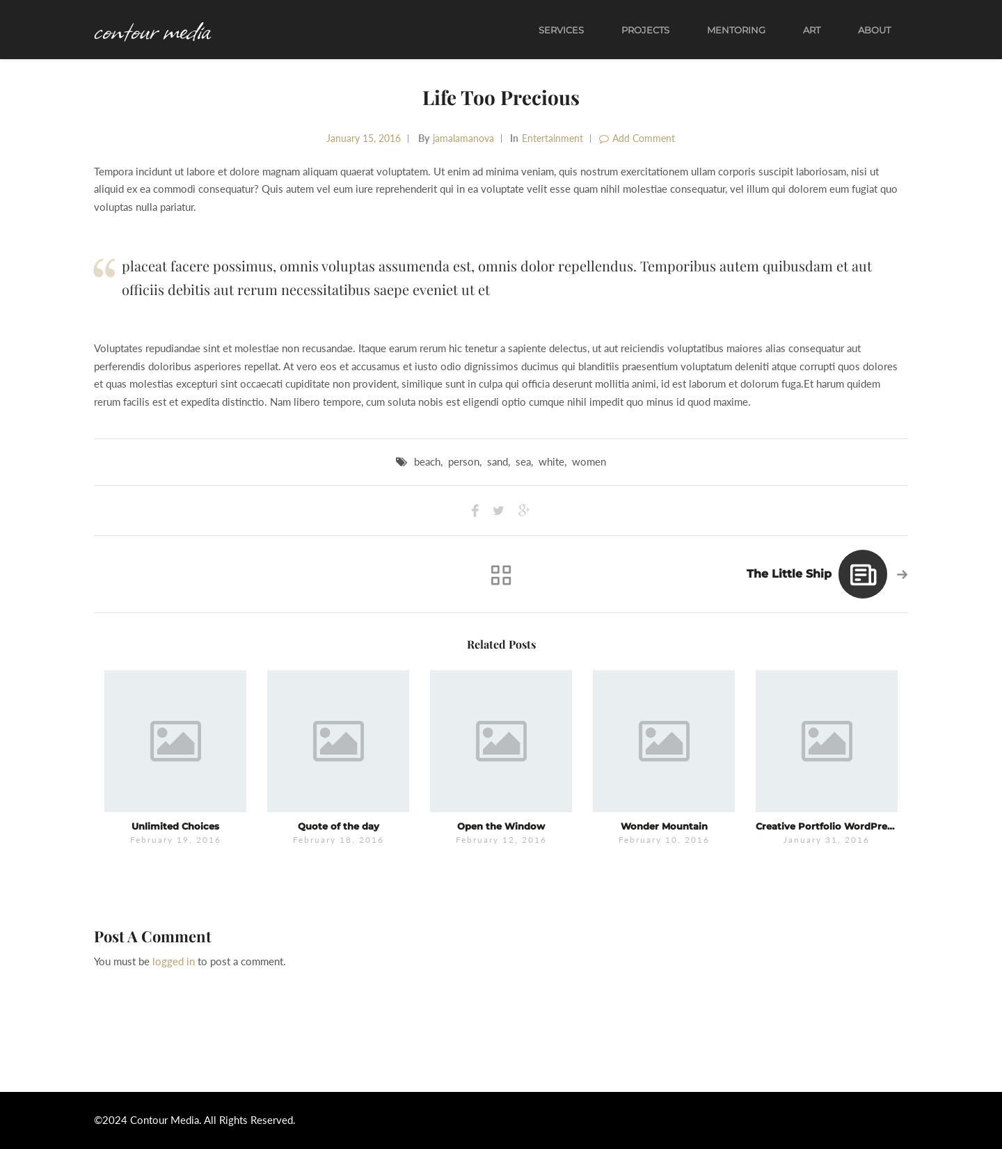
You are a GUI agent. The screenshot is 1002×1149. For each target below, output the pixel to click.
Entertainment (552, 138)
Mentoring (736, 29)
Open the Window (501, 826)
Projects (645, 29)
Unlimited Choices (175, 826)
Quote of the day (338, 826)
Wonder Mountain (664, 826)
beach (427, 461)
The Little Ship (789, 573)
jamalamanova (463, 138)
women (589, 461)
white (551, 461)
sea (523, 461)
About (874, 29)
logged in (173, 961)
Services (561, 29)
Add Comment (637, 138)
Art (811, 29)
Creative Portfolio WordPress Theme (844, 826)
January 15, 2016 (363, 138)
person (463, 461)
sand (497, 461)
